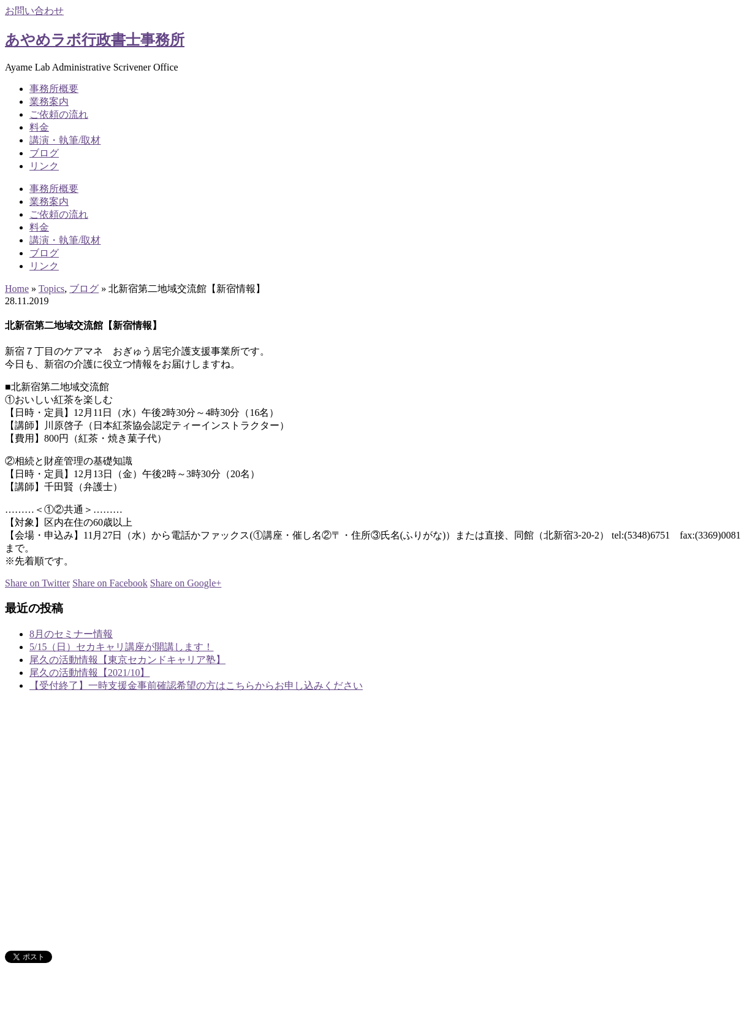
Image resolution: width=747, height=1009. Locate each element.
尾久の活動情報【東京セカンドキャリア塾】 (127, 659)
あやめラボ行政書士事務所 (94, 40)
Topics (51, 288)
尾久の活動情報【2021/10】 (89, 672)
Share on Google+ (186, 583)
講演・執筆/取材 (64, 140)
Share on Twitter (37, 583)
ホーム (44, 808)
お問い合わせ (34, 11)
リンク (44, 166)
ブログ (44, 153)
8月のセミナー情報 (71, 634)
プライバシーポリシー (78, 934)
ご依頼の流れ (58, 114)
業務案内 (49, 101)
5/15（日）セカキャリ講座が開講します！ (121, 647)
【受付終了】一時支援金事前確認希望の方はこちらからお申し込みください (196, 685)
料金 (39, 127)
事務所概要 (53, 88)
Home (17, 288)
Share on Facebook (110, 583)
